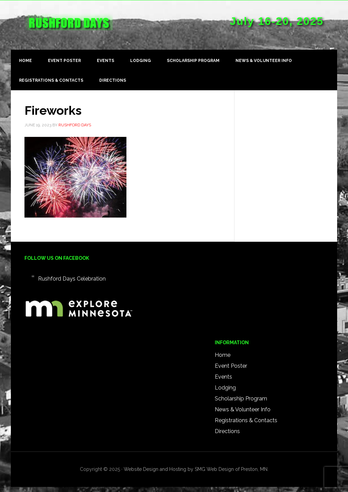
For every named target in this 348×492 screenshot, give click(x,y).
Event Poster (231, 366)
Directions (227, 431)
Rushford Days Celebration (72, 278)
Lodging (225, 387)
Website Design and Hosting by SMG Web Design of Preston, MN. (196, 469)
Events (223, 377)
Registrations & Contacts (246, 420)
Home (222, 355)
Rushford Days (68, 27)
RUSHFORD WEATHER (194, 289)
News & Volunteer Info (243, 409)
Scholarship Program (241, 398)
